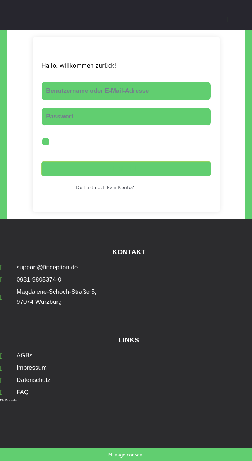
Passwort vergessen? (182, 142)
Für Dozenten (9, 400)
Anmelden (126, 168)
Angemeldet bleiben (83, 142)
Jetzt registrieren (156, 187)
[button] (226, 19)
